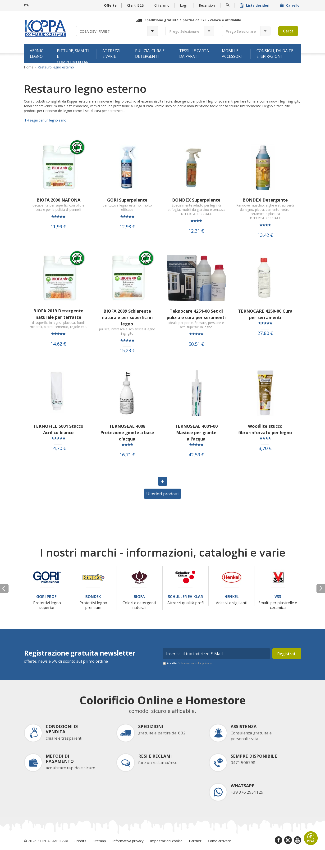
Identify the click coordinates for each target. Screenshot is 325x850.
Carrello (290, 5)
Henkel (231, 597)
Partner (195, 840)
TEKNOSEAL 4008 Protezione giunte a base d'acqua (127, 432)
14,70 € (58, 448)
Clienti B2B (135, 5)
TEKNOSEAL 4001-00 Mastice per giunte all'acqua (196, 432)
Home (28, 67)
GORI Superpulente (127, 200)
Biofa (139, 597)
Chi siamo (161, 5)
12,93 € (127, 227)
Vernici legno (37, 53)
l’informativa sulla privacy (195, 663)
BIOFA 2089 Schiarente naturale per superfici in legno (127, 317)
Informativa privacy (128, 840)
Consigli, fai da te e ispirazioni (274, 53)
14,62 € (58, 344)
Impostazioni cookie (166, 840)
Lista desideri (255, 5)
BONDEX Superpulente (196, 200)
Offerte (110, 5)
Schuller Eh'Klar (185, 597)
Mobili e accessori (232, 53)
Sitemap (99, 840)
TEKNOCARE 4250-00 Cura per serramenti (265, 314)
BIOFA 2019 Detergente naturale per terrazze (58, 314)
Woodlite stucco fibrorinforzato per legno (265, 429)
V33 (278, 597)
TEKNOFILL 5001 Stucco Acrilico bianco (58, 429)
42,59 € (196, 455)
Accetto (189, 663)
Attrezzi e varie (111, 53)
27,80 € (265, 333)
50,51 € (196, 344)
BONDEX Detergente (265, 200)
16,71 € (127, 455)
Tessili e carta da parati (194, 53)
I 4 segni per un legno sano (45, 120)
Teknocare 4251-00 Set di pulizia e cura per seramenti (196, 314)
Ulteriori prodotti (162, 493)
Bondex (93, 597)
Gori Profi (47, 597)
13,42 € (265, 235)
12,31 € (196, 231)
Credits (80, 840)
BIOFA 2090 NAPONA (58, 200)
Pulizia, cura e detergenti (150, 53)
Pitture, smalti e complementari (73, 55)
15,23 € (127, 350)
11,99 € (58, 227)
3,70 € (265, 448)
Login (184, 5)
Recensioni (207, 5)
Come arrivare (219, 840)
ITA (26, 5)
